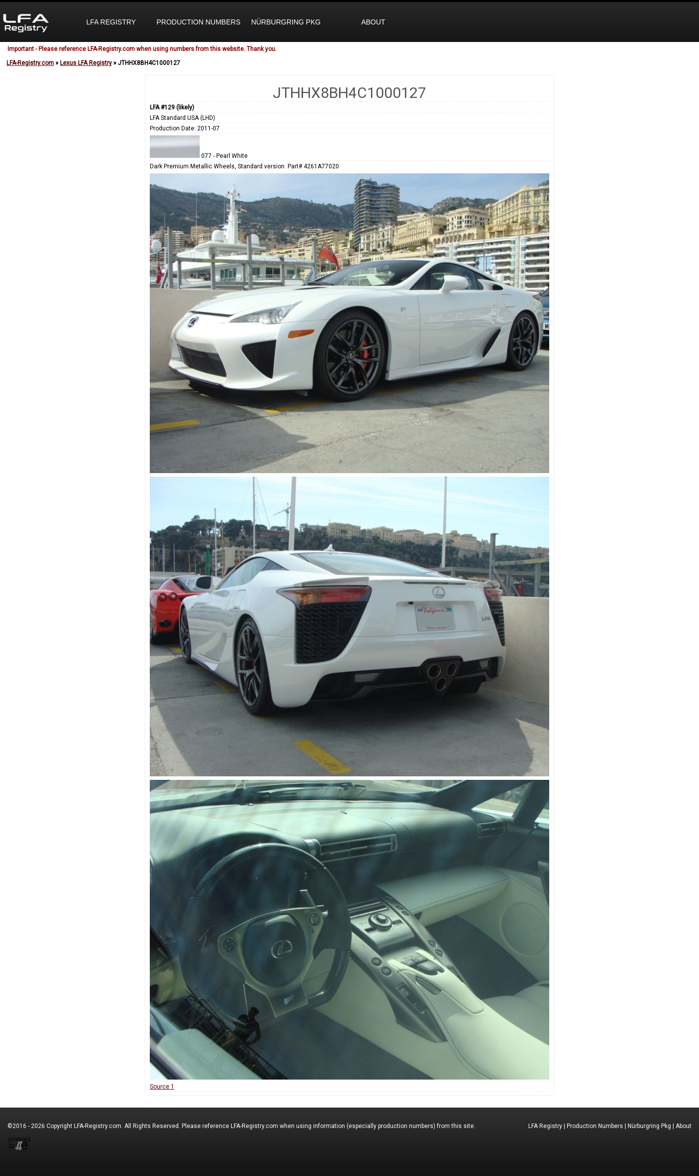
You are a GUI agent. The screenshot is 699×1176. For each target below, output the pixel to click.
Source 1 (162, 1086)
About (373, 22)
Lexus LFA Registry (86, 62)
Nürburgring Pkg (286, 22)
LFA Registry (111, 22)
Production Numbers (198, 22)
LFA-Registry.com (30, 62)
